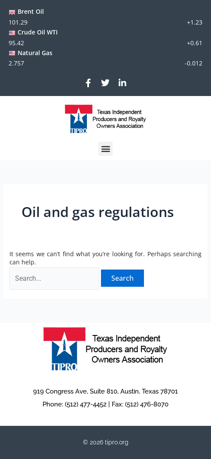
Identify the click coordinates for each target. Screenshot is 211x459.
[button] (105, 149)
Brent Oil (30, 11)
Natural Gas (35, 53)
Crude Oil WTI (38, 32)
